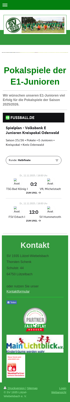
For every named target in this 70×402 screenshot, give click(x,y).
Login (62, 388)
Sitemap (32, 388)
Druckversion (14, 388)
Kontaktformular (18, 291)
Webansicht (58, 392)
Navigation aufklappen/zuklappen (35, 5)
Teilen (11, 302)
